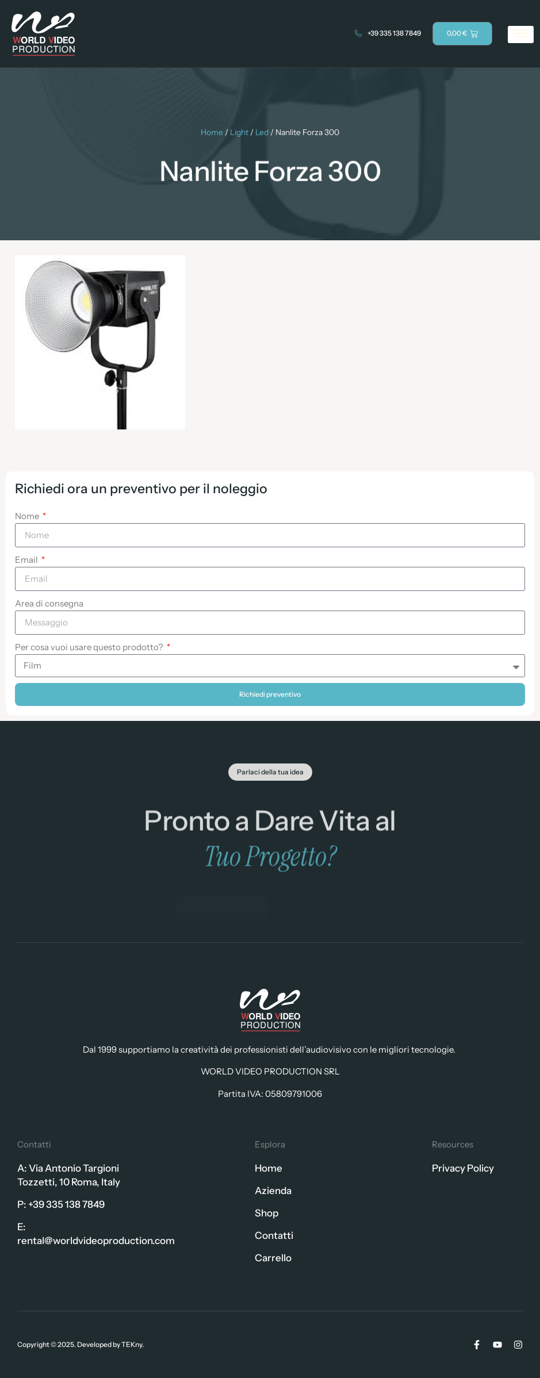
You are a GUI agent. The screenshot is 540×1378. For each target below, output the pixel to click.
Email (27, 559)
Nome (28, 515)
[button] (270, 783)
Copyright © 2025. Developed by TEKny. (80, 1344)
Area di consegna (49, 603)
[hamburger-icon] (521, 34)
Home (212, 132)
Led (262, 132)
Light (239, 132)
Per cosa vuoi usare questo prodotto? (90, 647)
